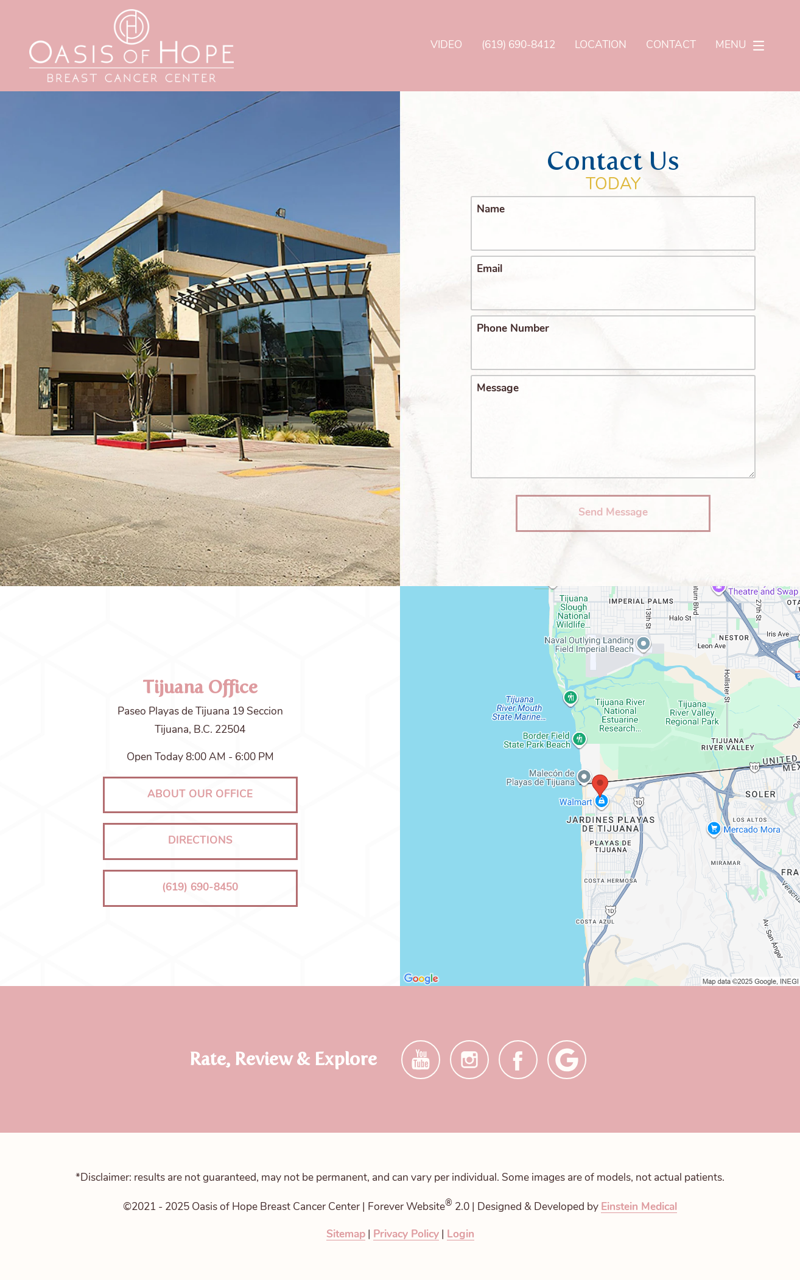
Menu (743, 45)
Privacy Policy (406, 1234)
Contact (671, 45)
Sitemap (345, 1234)
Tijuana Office (200, 687)
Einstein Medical (639, 1207)
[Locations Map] (600, 785)
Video (446, 45)
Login (460, 1234)
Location (600, 45)
